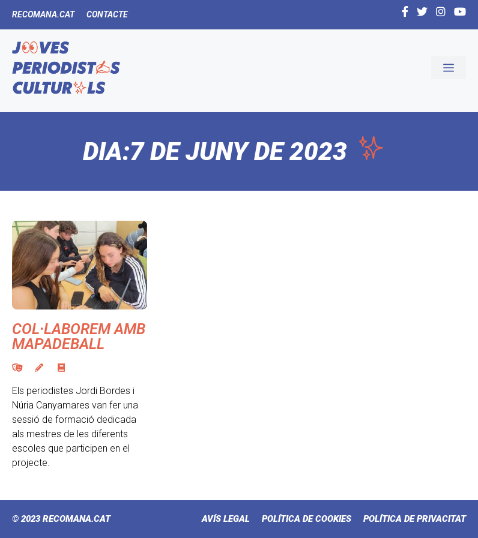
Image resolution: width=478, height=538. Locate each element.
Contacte (107, 14)
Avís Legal (226, 518)
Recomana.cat (43, 14)
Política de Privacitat (414, 518)
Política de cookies (306, 518)
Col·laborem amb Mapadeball (78, 336)
